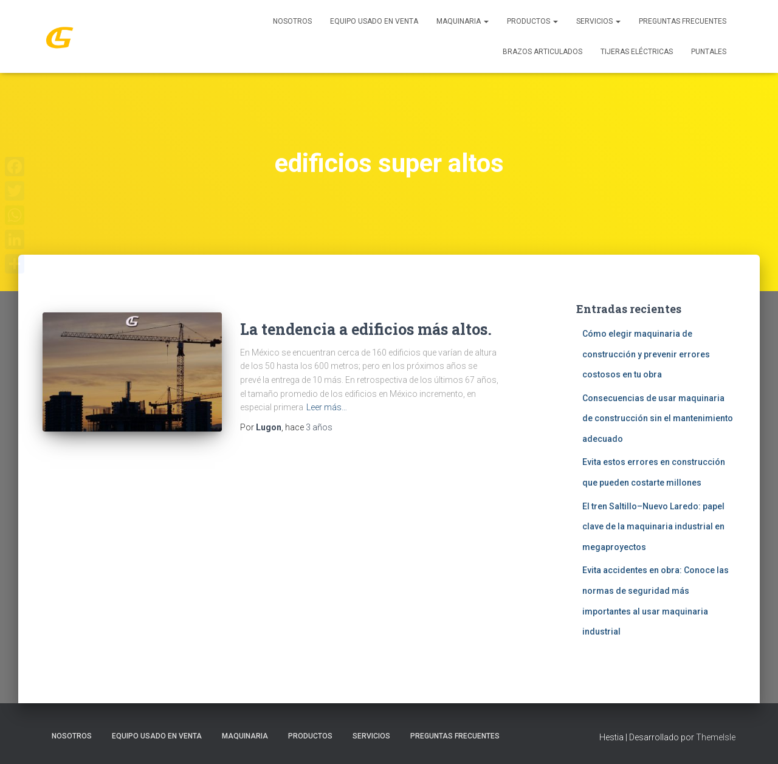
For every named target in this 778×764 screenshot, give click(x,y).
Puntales (708, 51)
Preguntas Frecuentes (682, 21)
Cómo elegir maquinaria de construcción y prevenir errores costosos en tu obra (646, 354)
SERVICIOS (598, 21)
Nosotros (292, 21)
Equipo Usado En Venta (374, 21)
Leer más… (326, 407)
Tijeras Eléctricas (637, 51)
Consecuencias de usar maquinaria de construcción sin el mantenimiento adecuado (657, 418)
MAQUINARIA (462, 21)
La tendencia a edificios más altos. (366, 329)
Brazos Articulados (542, 51)
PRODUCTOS (532, 21)
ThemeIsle (715, 737)
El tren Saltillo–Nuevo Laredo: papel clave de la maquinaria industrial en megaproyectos (653, 526)
